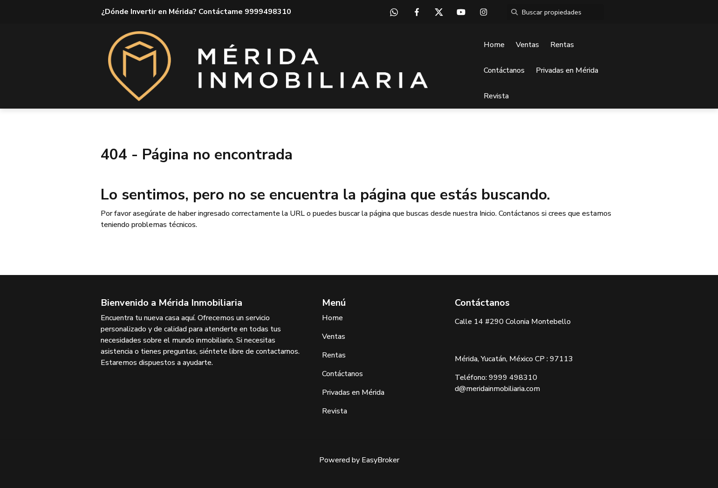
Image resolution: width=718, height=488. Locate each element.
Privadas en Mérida (567, 70)
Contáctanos (504, 70)
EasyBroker (380, 460)
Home (494, 45)
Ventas (527, 45)
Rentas (562, 45)
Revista (496, 96)
